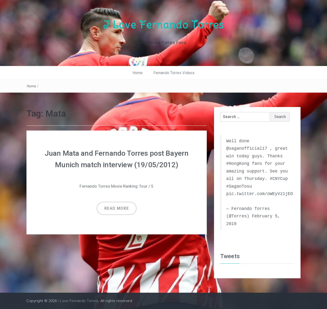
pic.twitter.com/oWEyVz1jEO (259, 194)
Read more (116, 208)
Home (137, 73)
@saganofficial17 (246, 148)
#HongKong (237, 163)
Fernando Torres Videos (174, 73)
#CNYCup (279, 179)
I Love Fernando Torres (163, 24)
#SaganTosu (239, 186)
